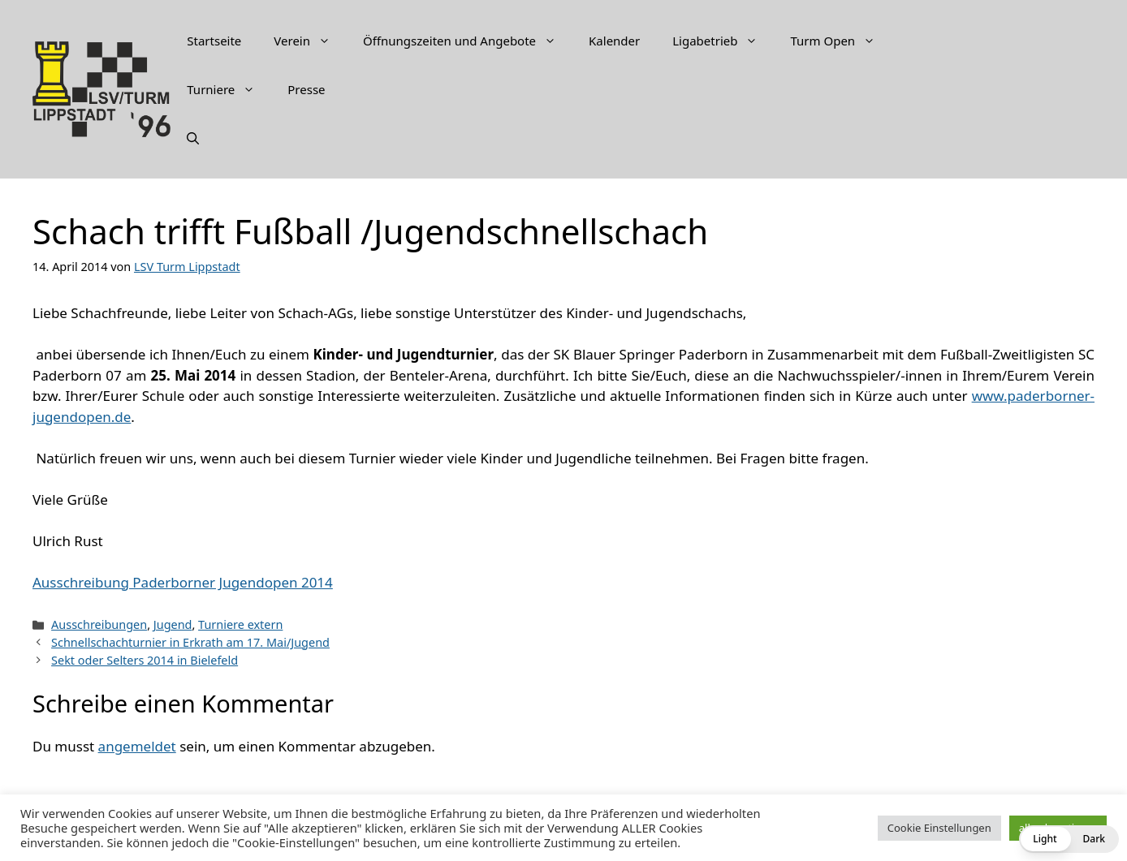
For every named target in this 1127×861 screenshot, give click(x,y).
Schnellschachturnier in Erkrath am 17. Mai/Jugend (190, 642)
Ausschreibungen (99, 624)
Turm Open (841, 40)
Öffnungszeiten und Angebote (467, 40)
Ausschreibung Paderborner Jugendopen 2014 (182, 582)
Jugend (172, 624)
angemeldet (137, 746)
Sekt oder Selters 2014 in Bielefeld (144, 660)
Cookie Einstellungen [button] (939, 827)
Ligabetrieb (723, 40)
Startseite (214, 40)
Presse (306, 89)
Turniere (229, 89)
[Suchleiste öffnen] (193, 138)
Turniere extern (240, 624)
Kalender (614, 40)
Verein (310, 40)
